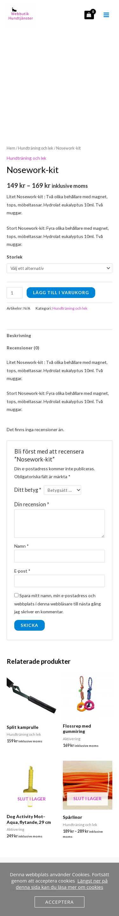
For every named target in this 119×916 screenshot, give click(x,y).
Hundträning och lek (35, 113)
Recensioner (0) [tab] (23, 312)
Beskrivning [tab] (19, 300)
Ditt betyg (27, 455)
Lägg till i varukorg (61, 257)
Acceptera (59, 902)
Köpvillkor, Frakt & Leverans (36, 846)
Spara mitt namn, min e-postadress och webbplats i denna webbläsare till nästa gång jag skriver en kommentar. (57, 568)
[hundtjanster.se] (20, 15)
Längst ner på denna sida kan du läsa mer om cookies (62, 883)
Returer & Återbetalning (33, 855)
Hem (11, 113)
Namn (21, 511)
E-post (22, 535)
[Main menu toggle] (106, 15)
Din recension (31, 469)
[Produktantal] (15, 257)
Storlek (15, 221)
